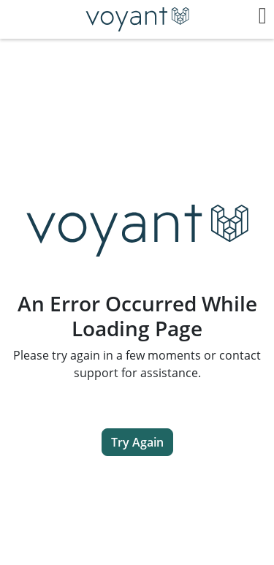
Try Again (137, 442)
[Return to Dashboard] (137, 19)
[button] (263, 16)
